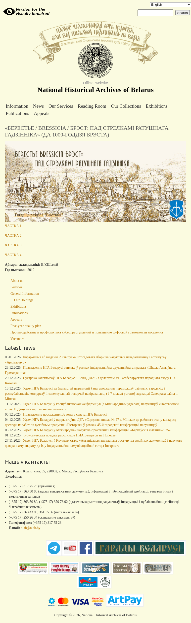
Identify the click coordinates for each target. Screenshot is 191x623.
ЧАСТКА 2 (13, 235)
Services (16, 287)
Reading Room (92, 106)
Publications (17, 113)
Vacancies (17, 339)
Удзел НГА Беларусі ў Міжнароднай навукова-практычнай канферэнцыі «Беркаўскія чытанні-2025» (97, 430)
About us (16, 281)
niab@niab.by (31, 528)
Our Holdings (23, 300)
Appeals (41, 113)
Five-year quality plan (25, 326)
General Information (24, 293)
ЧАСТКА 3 (13, 245)
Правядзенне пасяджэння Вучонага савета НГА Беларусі (65, 414)
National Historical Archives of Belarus (95, 90)
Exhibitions (157, 106)
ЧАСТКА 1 (13, 226)
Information (17, 106)
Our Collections (126, 106)
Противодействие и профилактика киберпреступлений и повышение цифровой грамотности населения (86, 332)
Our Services (60, 106)
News (38, 106)
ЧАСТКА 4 (13, 255)
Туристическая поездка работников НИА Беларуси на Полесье (69, 435)
